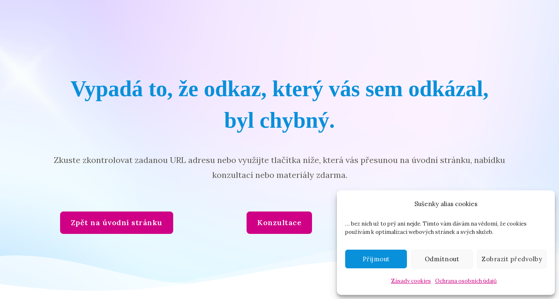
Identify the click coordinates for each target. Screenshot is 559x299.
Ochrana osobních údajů (466, 280)
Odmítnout (442, 259)
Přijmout (376, 259)
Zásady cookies (411, 280)
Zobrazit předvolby (512, 259)
